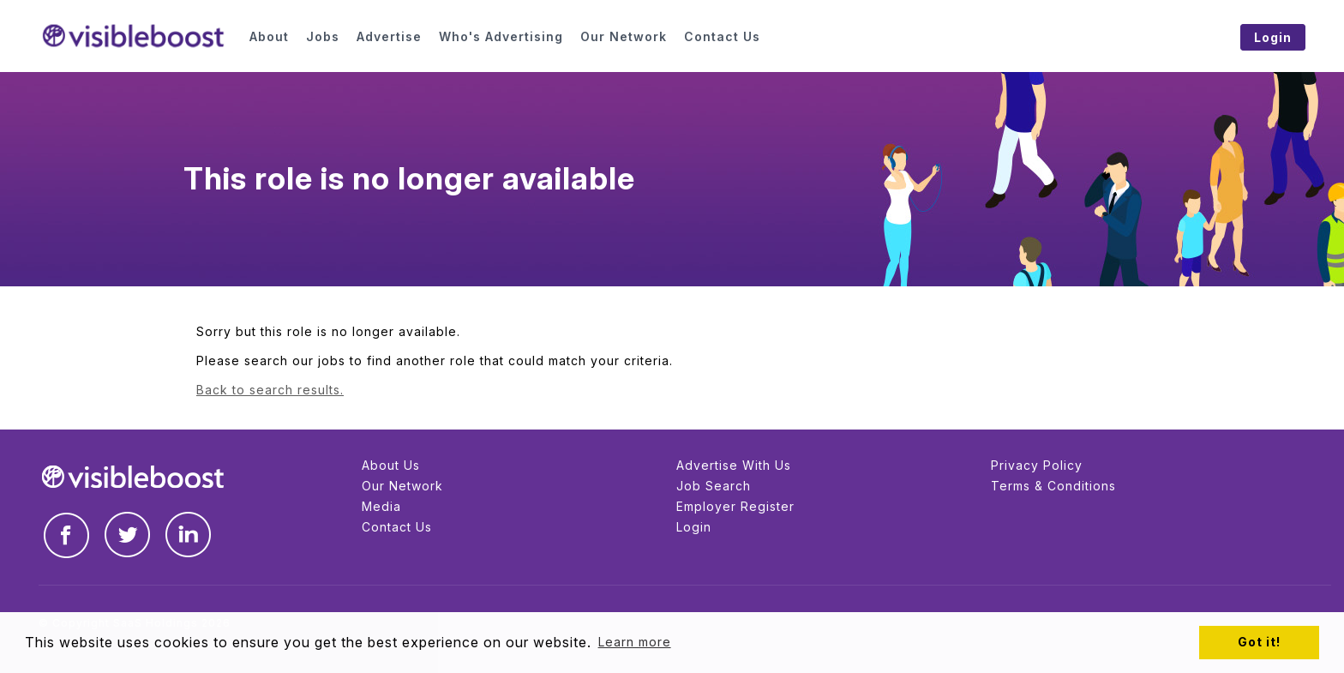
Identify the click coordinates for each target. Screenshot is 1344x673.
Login (693, 527)
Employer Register (735, 506)
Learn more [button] (634, 641)
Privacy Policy (1037, 465)
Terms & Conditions (1053, 485)
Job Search (713, 485)
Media (381, 506)
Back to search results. (270, 389)
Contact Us (397, 527)
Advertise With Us (733, 465)
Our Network (402, 485)
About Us (391, 465)
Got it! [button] (1259, 641)
